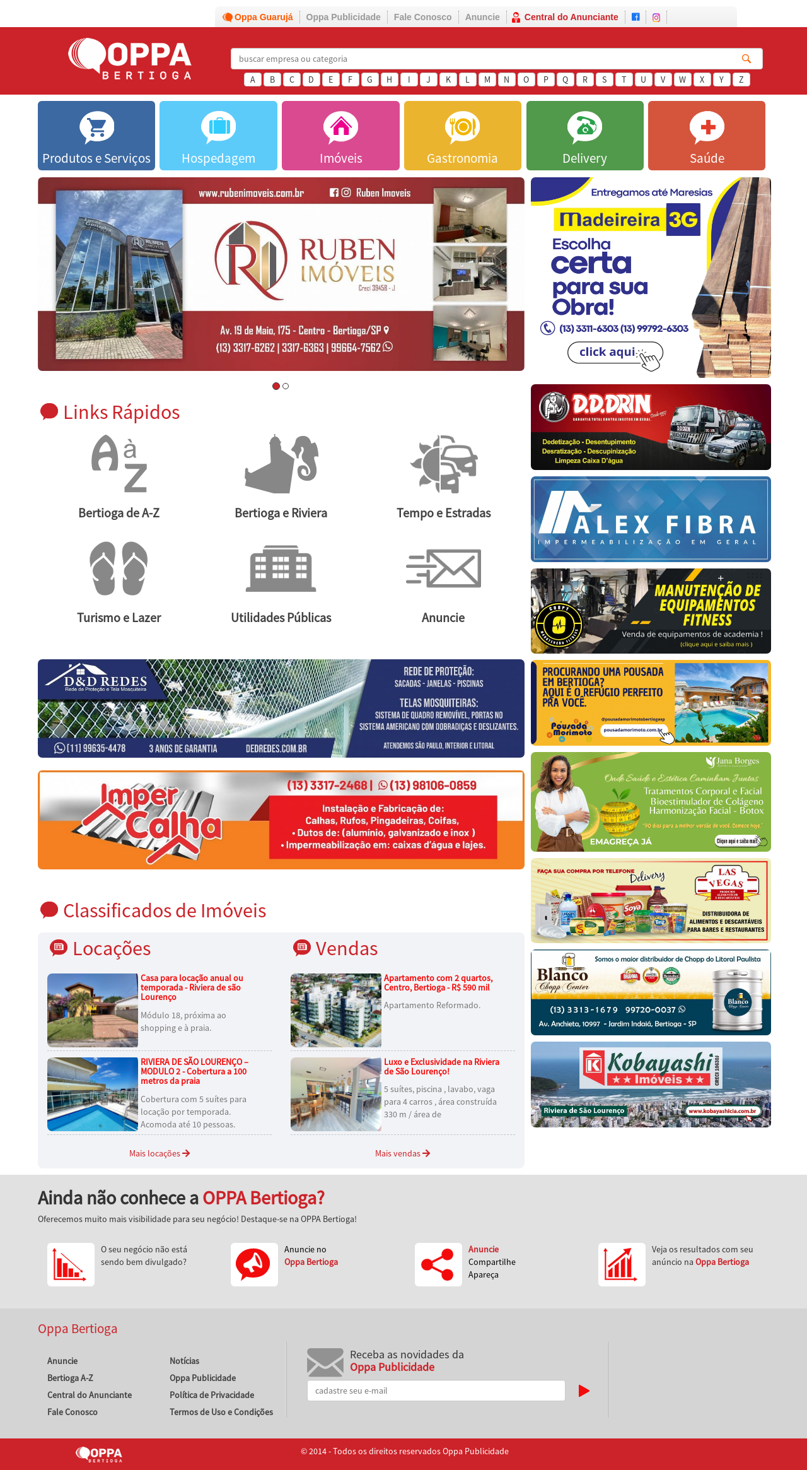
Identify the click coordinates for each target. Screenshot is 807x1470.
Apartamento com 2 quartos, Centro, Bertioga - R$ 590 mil (438, 982)
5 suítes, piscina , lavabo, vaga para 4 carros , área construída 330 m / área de (440, 1101)
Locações (112, 948)
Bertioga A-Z (70, 1378)
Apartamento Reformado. (432, 1005)
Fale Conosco (423, 17)
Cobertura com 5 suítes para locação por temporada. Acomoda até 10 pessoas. (194, 1111)
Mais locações (159, 1153)
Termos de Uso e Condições (221, 1412)
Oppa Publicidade (343, 17)
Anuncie (482, 17)
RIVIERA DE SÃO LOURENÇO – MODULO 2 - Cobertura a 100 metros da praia (194, 1071)
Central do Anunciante (571, 17)
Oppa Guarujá (264, 17)
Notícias (184, 1361)
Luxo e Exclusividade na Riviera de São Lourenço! (441, 1066)
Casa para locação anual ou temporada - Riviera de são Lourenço (192, 987)
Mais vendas (402, 1153)
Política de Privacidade (212, 1395)
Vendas (347, 948)
